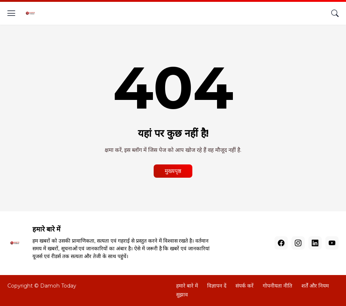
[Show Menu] (11, 13)
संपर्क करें (244, 285)
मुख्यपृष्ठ (173, 170)
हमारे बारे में (187, 285)
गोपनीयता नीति (277, 285)
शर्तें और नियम (315, 285)
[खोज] (335, 13)
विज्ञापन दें (216, 285)
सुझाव (182, 294)
